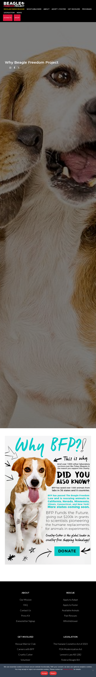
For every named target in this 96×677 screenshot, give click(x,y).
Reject (53, 673)
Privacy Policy (68, 669)
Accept (44, 673)
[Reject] (93, 670)
